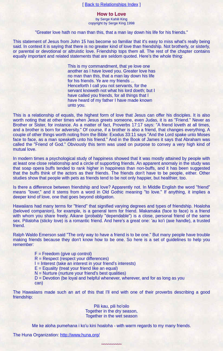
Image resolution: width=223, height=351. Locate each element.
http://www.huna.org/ (80, 335)
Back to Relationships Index (111, 4)
